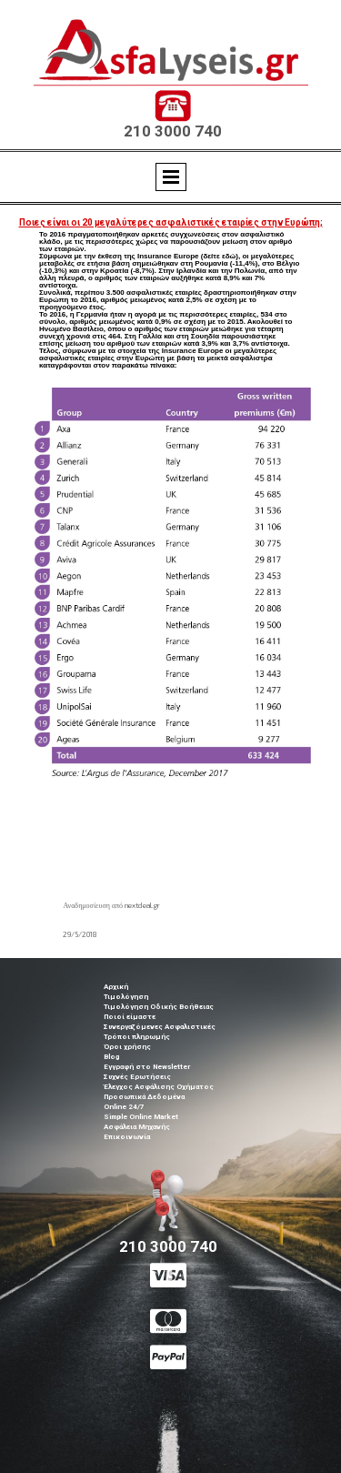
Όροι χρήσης (127, 1047)
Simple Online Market (141, 1117)
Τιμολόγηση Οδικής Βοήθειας (159, 1007)
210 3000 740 (173, 131)
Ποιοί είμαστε (129, 1017)
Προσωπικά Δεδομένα (144, 1097)
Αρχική (116, 987)
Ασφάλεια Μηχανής (137, 1127)
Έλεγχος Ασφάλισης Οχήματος (159, 1087)
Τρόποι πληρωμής (137, 1037)
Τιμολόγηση (126, 997)
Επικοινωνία (127, 1137)
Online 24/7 (124, 1107)
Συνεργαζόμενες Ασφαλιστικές (160, 1027)
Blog (111, 1057)
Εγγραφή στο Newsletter (147, 1067)
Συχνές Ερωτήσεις (137, 1077)
